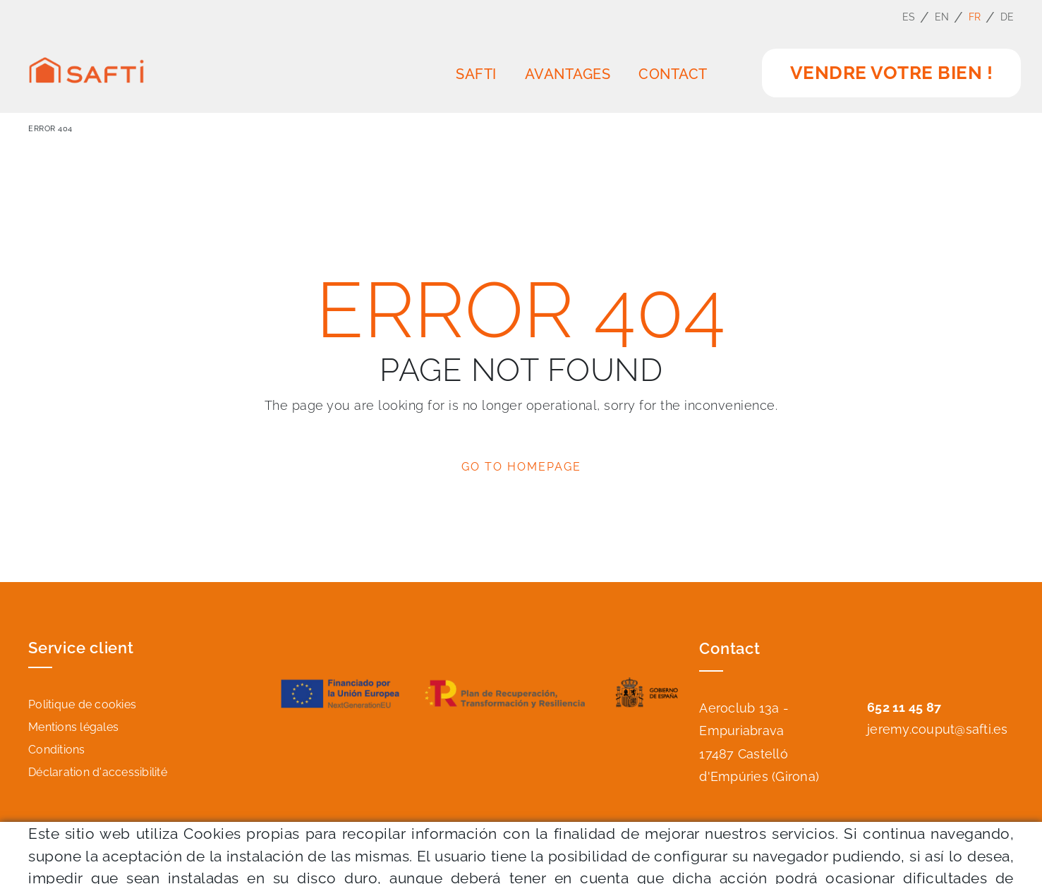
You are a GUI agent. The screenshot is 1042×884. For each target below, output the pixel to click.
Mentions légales (73, 727)
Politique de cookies (82, 704)
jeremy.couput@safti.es (937, 729)
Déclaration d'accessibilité (97, 772)
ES (909, 17)
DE (1007, 17)
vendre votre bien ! (891, 72)
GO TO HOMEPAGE (521, 466)
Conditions (56, 749)
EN (942, 17)
